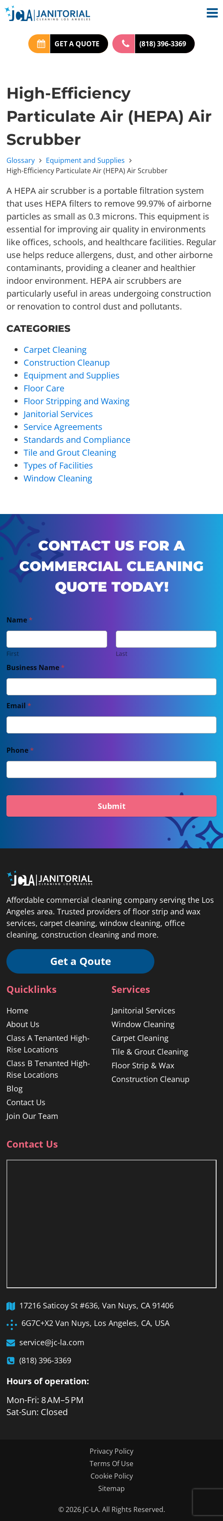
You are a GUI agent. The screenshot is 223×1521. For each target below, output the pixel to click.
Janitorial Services (58, 414)
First (12, 653)
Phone (20, 750)
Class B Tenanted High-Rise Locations (48, 1069)
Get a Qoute (81, 961)
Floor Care (44, 388)
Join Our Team (32, 1116)
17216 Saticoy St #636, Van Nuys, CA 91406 (96, 1306)
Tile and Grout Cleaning (70, 452)
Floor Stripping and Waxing (77, 401)
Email (18, 706)
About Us (22, 1024)
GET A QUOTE (76, 43)
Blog (14, 1089)
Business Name (35, 668)
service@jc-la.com (51, 1342)
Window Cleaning (58, 478)
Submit (112, 806)
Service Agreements (63, 427)
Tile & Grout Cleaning (150, 1052)
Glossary (20, 160)
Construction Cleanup (67, 362)
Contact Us (25, 1102)
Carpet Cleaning (55, 349)
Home (17, 1011)
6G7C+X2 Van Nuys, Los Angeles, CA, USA (95, 1323)
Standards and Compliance (77, 439)
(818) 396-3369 (162, 43)
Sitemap (111, 1488)
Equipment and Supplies (85, 160)
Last (121, 653)
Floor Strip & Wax (143, 1066)
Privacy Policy (111, 1451)
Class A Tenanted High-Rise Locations (48, 1044)
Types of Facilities (58, 465)
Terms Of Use (111, 1463)
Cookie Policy (111, 1476)
